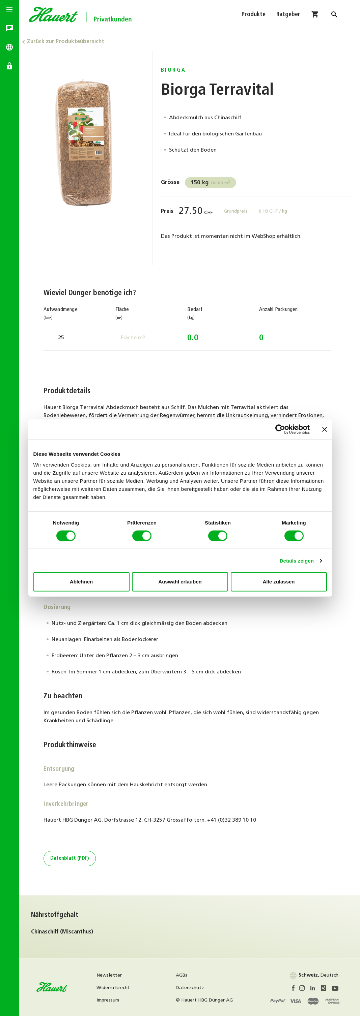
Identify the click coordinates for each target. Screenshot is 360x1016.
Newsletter (112, 975)
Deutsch (313, 975)
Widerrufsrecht (116, 987)
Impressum (111, 1000)
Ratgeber (288, 16)
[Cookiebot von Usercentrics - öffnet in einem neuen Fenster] (280, 429)
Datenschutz (192, 987)
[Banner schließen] (324, 429)
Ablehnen (81, 581)
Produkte (254, 16)
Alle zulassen (278, 581)
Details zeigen (297, 560)
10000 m (213, 183)
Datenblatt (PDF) (71, 858)
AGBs (184, 975)
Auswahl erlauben (179, 581)
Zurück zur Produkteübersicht (69, 41)
